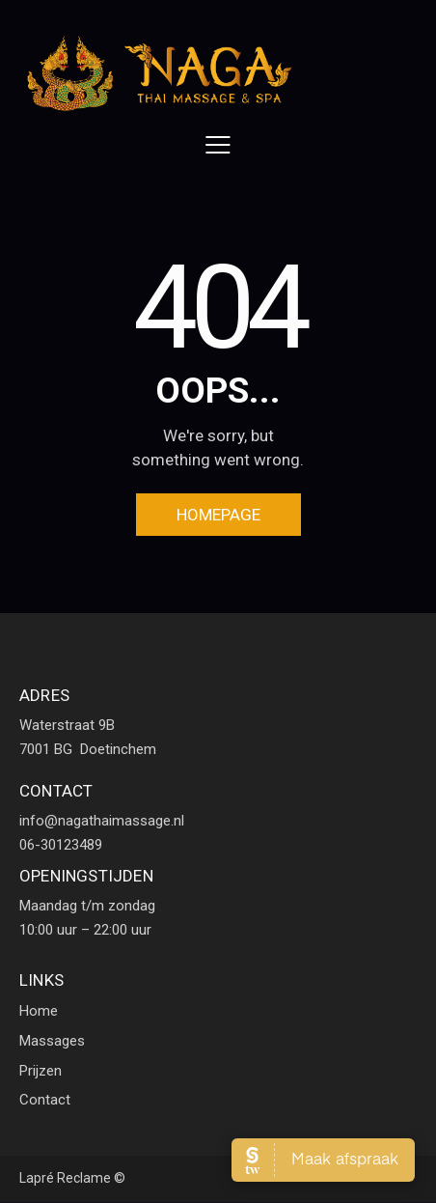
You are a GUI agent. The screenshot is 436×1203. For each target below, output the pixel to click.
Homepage (218, 514)
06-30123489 (60, 844)
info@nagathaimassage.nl (101, 820)
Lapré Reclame (65, 1178)
